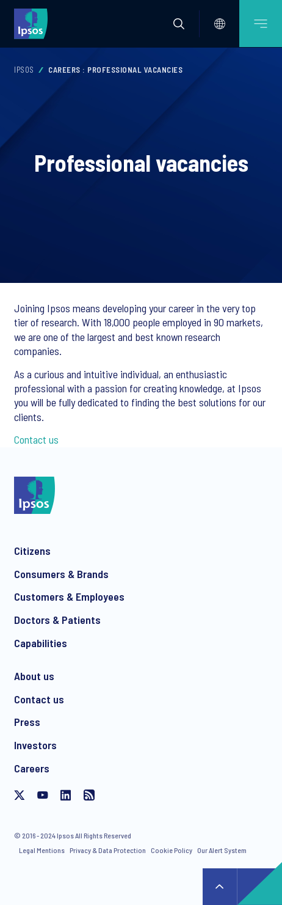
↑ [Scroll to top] (219, 886)
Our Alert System (222, 850)
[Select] (219, 23)
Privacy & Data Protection (108, 850)
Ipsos (24, 70)
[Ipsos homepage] (33, 23)
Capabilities (40, 643)
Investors (35, 745)
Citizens (32, 550)
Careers (31, 768)
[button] (178, 23)
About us (34, 676)
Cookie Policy (171, 850)
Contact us (36, 439)
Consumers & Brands (61, 574)
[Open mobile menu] (260, 23)
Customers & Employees (69, 596)
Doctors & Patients (57, 619)
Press (27, 721)
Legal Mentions (42, 850)
